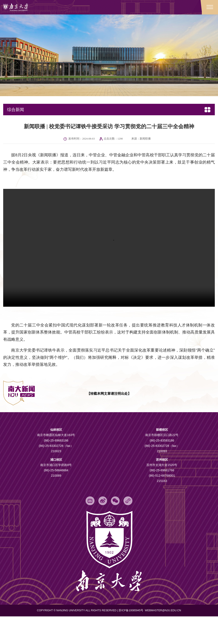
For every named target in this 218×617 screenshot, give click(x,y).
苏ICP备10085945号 (131, 611)
